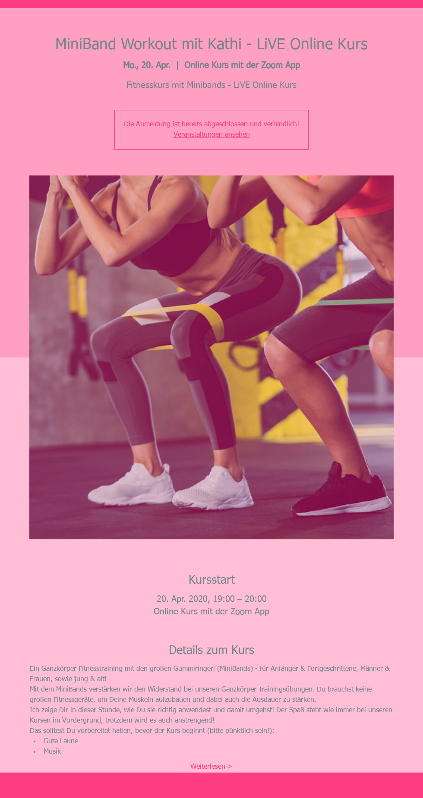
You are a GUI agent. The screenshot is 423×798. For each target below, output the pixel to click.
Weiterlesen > (211, 767)
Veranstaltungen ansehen (212, 134)
